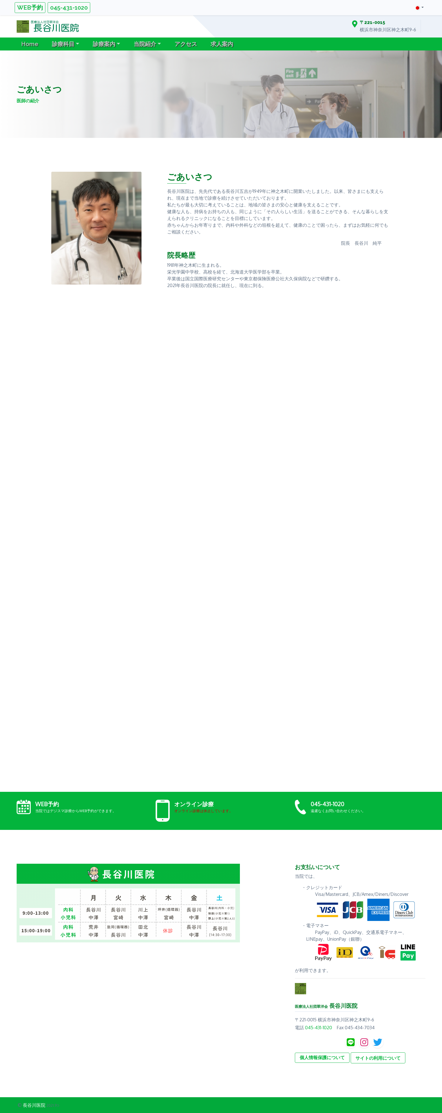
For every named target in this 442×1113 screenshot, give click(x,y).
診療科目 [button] (63, 44)
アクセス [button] (185, 44)
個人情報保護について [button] (322, 1057)
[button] (419, 7)
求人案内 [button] (222, 44)
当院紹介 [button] (145, 44)
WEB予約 (30, 7)
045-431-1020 (69, 7)
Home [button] (29, 44)
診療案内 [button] (104, 44)
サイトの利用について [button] (378, 1058)
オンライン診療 (194, 804)
